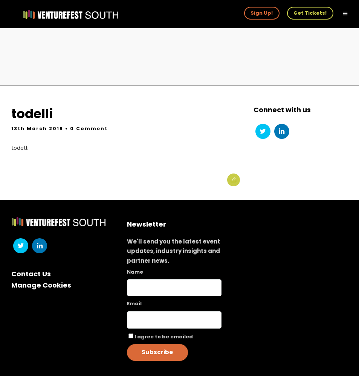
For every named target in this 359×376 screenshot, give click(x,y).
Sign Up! (262, 13)
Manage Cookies (41, 285)
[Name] (174, 287)
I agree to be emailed (163, 336)
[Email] (174, 320)
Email (134, 303)
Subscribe (157, 352)
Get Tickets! (310, 13)
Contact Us (31, 274)
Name (135, 272)
